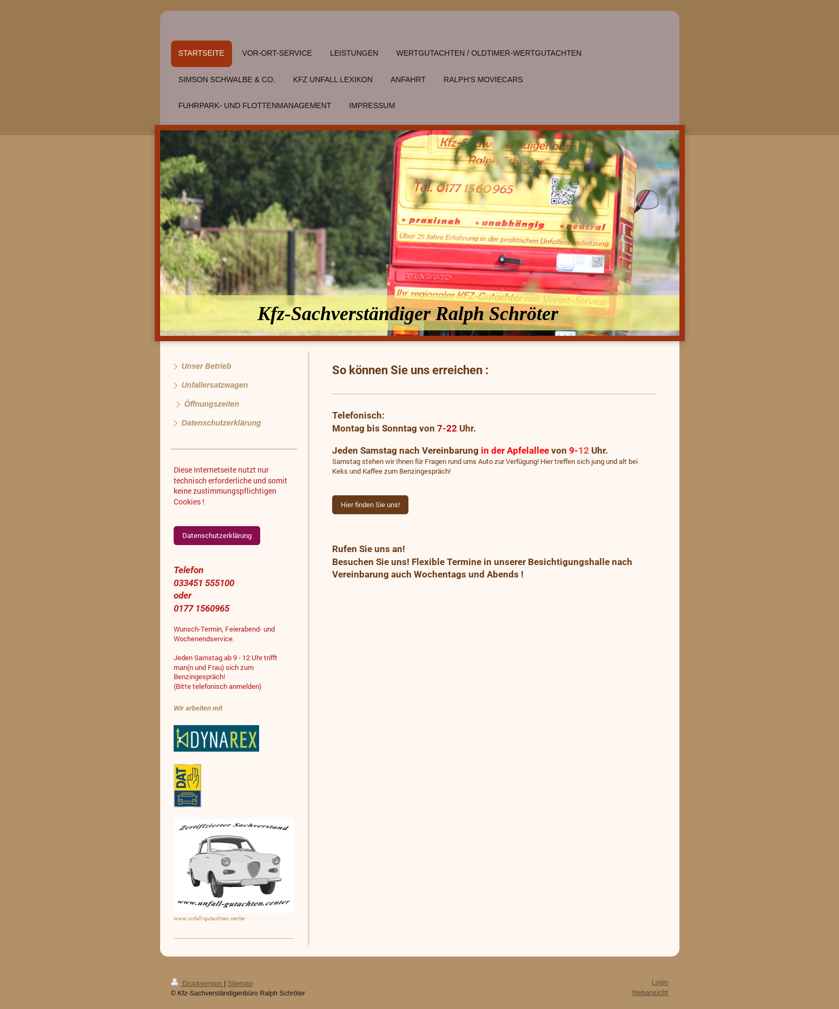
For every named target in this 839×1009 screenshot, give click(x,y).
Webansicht (650, 992)
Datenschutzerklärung (217, 535)
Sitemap (240, 983)
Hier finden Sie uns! (370, 504)
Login (660, 982)
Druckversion (197, 983)
